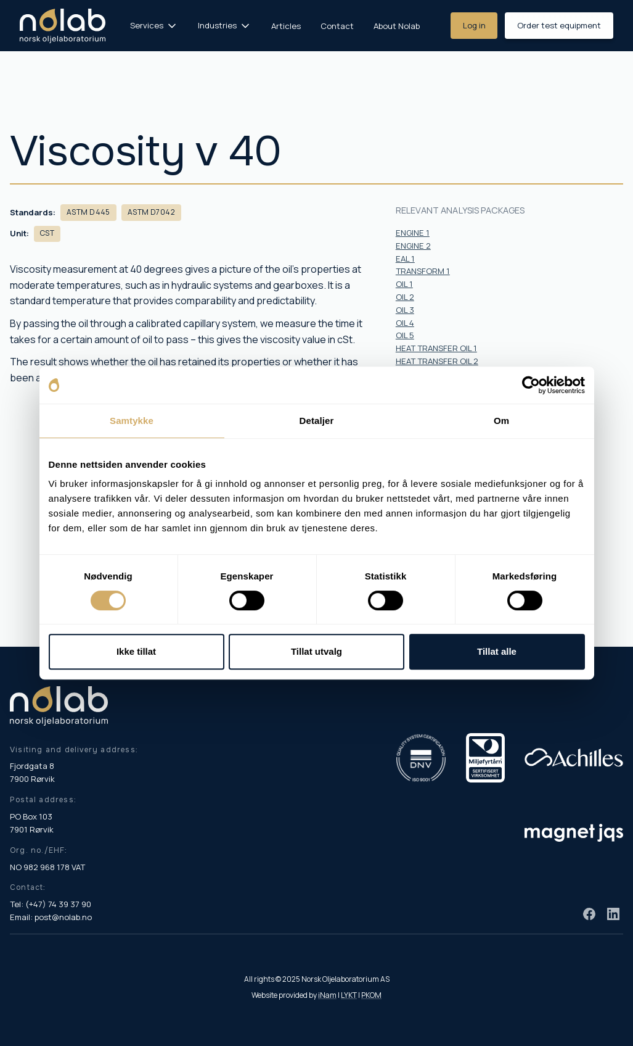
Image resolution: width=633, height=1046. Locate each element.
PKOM (371, 995)
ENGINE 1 (413, 232)
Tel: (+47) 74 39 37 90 (50, 904)
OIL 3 (405, 309)
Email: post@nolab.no (51, 917)
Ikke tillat (136, 651)
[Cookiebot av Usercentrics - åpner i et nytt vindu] (531, 385)
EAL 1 (405, 258)
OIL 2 (405, 296)
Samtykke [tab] (131, 420)
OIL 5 (405, 335)
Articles (286, 25)
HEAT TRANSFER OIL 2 (437, 361)
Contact (337, 25)
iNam (327, 995)
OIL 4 (405, 322)
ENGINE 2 (413, 245)
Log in (474, 25)
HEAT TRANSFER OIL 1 (436, 348)
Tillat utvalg (316, 651)
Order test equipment (559, 25)
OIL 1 (404, 283)
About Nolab (397, 25)
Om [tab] (501, 420)
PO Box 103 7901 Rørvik (32, 823)
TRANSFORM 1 (423, 270)
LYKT (349, 995)
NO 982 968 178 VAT (47, 867)
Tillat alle (497, 651)
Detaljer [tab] (317, 420)
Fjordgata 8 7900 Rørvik (32, 772)
